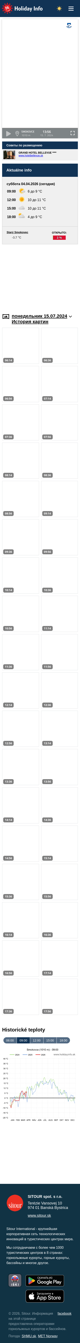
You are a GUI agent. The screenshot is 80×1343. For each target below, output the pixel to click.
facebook (64, 1313)
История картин (30, 321)
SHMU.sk (29, 1336)
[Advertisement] (40, 276)
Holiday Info (18, 5)
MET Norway (48, 1336)
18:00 (63, 1040)
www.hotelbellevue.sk (31, 155)
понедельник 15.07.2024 (42, 316)
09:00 (23, 1040)
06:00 (10, 1040)
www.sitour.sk (39, 1215)
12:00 (37, 1040)
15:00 (50, 1040)
